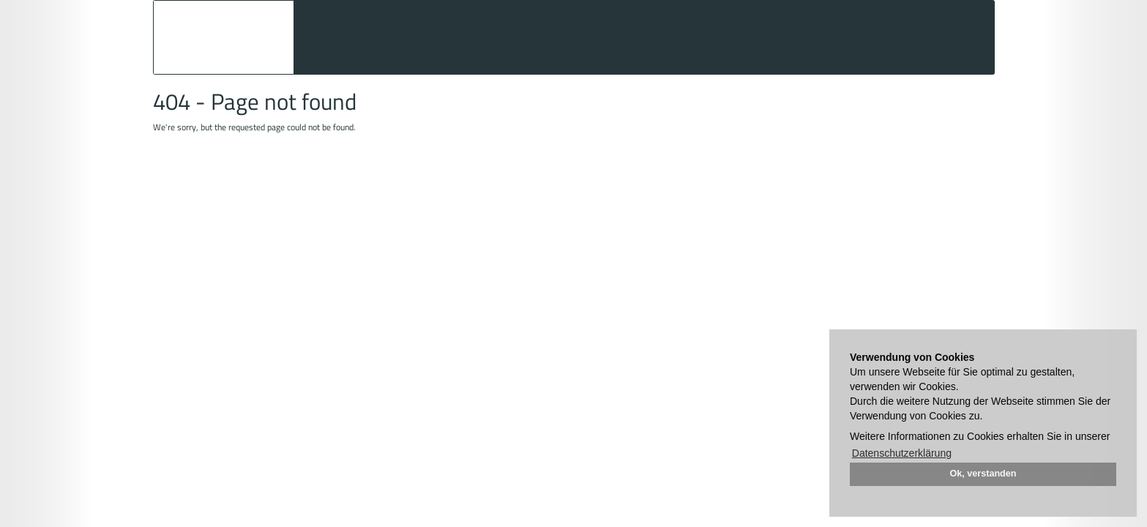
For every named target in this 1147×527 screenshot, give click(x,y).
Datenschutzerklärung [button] (902, 453)
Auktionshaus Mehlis (224, 37)
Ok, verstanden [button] (983, 473)
